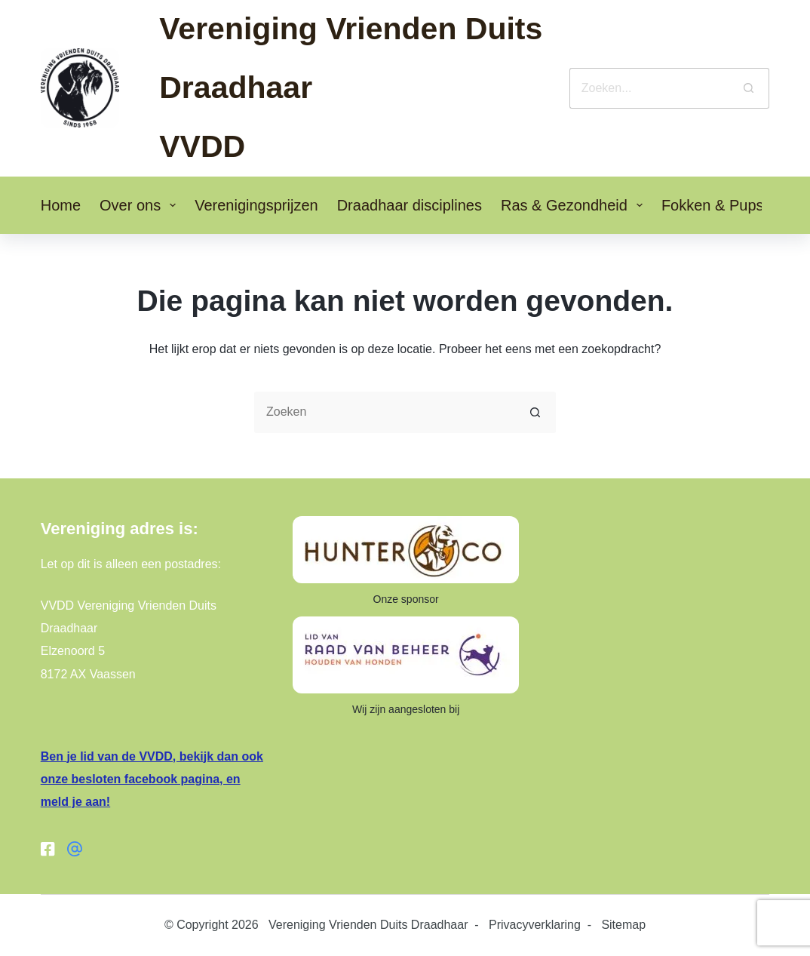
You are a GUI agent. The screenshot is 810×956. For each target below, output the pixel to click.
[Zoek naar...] (649, 88)
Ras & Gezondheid (575, 205)
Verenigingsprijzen (256, 205)
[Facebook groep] (74, 848)
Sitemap (623, 924)
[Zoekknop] (749, 88)
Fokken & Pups (723, 205)
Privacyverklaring (535, 924)
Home (61, 205)
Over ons (141, 205)
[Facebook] (48, 848)
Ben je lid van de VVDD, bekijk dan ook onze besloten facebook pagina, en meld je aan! (152, 779)
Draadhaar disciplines (409, 205)
